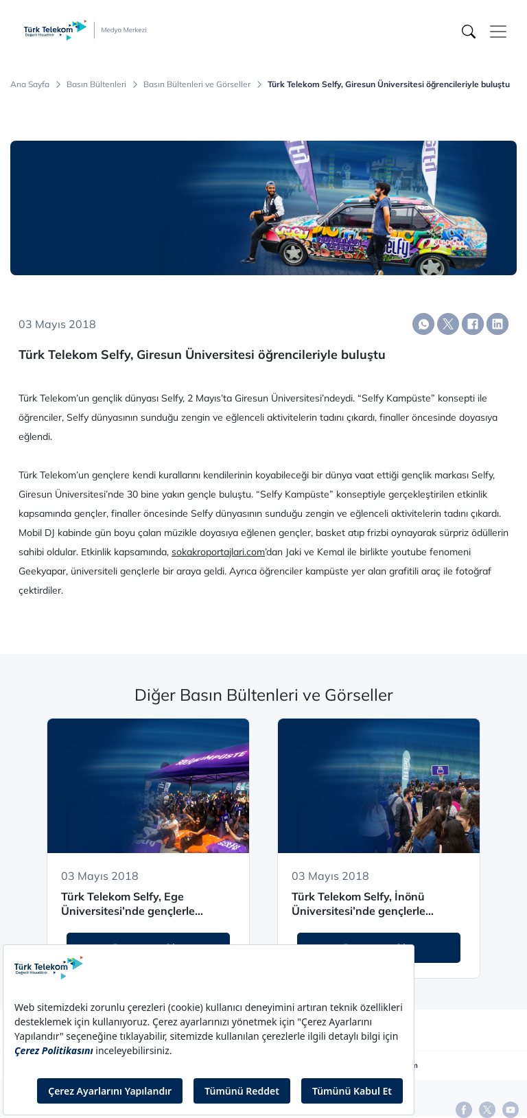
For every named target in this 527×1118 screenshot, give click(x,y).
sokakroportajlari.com (218, 552)
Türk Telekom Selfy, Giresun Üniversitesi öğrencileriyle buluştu (389, 84)
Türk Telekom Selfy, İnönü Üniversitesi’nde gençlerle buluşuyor (358, 904)
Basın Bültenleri (96, 84)
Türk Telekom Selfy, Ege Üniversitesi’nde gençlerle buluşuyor (128, 904)
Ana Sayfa (29, 84)
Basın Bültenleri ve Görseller (196, 84)
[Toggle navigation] (498, 32)
